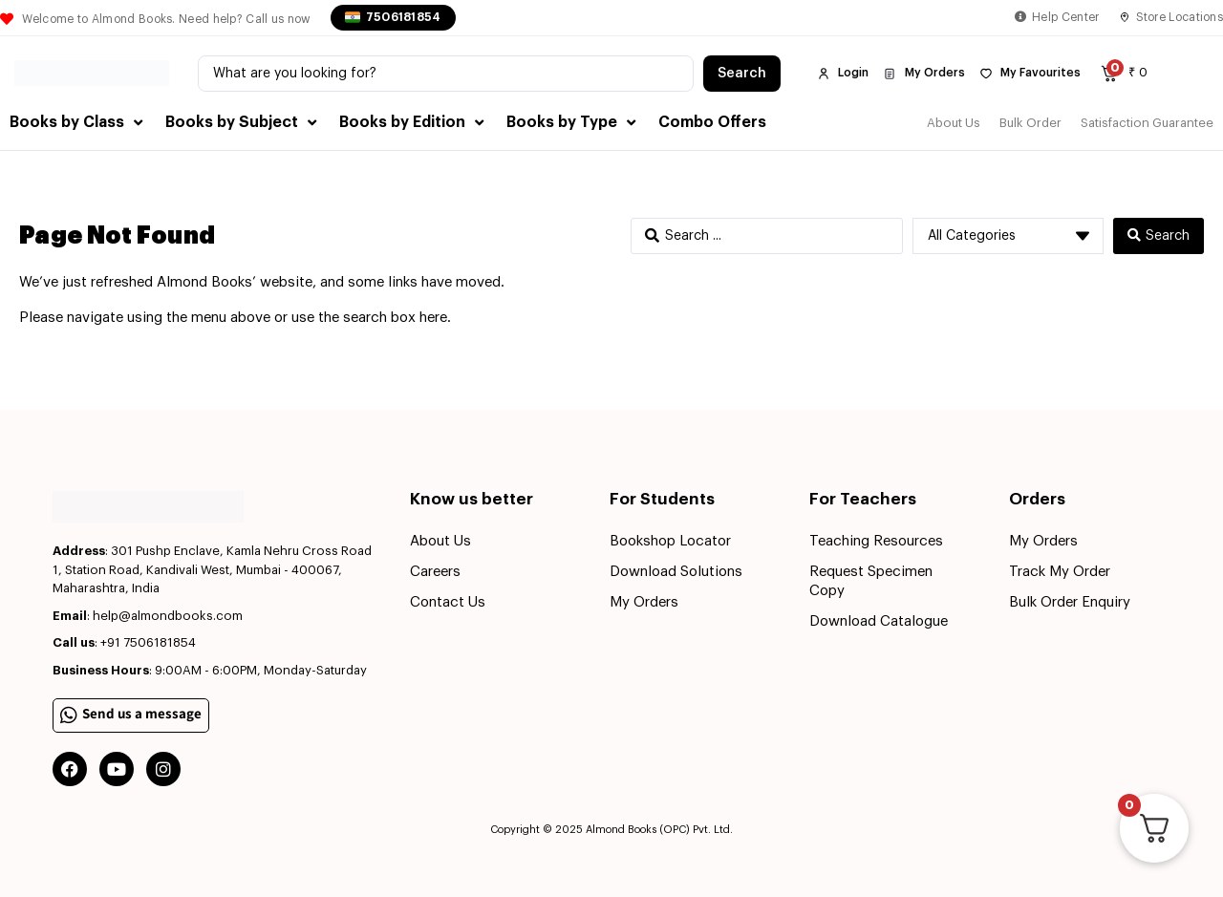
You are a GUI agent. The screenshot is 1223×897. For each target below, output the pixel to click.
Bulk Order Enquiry (1069, 602)
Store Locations (1180, 17)
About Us (953, 123)
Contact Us (447, 602)
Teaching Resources (876, 541)
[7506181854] (352, 17)
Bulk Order (1030, 123)
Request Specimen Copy (871, 581)
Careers (435, 572)
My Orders (644, 602)
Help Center (1065, 17)
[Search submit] (742, 73)
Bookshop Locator (670, 541)
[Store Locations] (1124, 17)
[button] (78, 123)
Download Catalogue (878, 621)
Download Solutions (676, 572)
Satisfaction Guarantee (1147, 123)
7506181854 (403, 17)
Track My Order (1059, 572)
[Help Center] (1020, 17)
